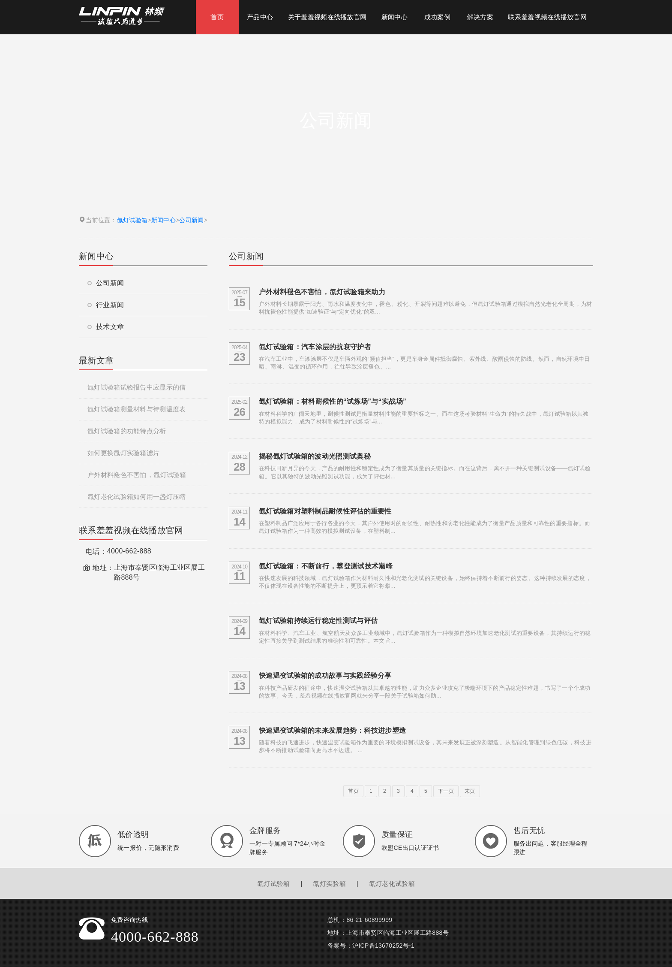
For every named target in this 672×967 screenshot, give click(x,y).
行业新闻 (105, 304)
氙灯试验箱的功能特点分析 (126, 431)
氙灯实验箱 (329, 883)
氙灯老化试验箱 (392, 883)
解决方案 (480, 17)
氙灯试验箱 (132, 220)
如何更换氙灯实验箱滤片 (123, 452)
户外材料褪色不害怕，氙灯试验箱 (136, 474)
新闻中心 (394, 17)
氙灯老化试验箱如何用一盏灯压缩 (136, 496)
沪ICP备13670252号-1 (383, 945)
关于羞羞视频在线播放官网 (327, 17)
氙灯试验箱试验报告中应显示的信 (136, 387)
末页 (470, 791)
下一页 (446, 791)
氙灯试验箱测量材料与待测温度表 (136, 409)
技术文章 (105, 326)
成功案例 (437, 17)
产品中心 (260, 17)
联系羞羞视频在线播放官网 (547, 17)
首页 (217, 17)
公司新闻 (191, 220)
